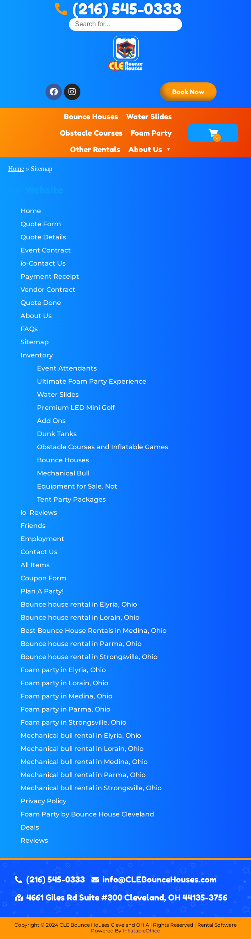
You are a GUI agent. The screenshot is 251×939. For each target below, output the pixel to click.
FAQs (29, 329)
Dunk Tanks (57, 434)
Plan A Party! (42, 591)
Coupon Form (43, 578)
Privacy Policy (43, 801)
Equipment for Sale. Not (77, 486)
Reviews (34, 840)
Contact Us (39, 552)
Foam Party (151, 132)
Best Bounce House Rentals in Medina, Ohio (94, 630)
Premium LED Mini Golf (76, 408)
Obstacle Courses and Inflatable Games (102, 447)
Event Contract (46, 250)
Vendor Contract (48, 289)
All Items (35, 565)
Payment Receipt (50, 276)
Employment (42, 539)
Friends (33, 526)
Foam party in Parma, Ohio (65, 709)
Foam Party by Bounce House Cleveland (87, 814)
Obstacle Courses (91, 132)
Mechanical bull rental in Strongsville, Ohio (91, 788)
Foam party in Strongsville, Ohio (73, 722)
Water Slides (149, 116)
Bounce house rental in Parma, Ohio (81, 644)
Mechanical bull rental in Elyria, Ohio (81, 735)
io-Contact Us (43, 263)
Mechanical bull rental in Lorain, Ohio (82, 749)
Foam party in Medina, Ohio (66, 696)
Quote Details (43, 237)
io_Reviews (39, 512)
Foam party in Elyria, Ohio (63, 670)
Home (16, 168)
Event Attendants (67, 368)
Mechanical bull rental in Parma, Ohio (83, 775)
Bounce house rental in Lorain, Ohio (80, 617)
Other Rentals (95, 149)
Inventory (37, 355)
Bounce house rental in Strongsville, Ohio (89, 657)
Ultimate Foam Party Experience (91, 381)
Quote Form (41, 224)
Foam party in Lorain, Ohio (64, 683)
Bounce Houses (91, 116)
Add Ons (51, 421)
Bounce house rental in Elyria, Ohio (79, 604)
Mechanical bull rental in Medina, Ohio (84, 762)
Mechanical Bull (63, 473)
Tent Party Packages (71, 499)
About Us (150, 149)
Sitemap (35, 342)
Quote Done (41, 303)
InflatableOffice (141, 931)
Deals (30, 827)
